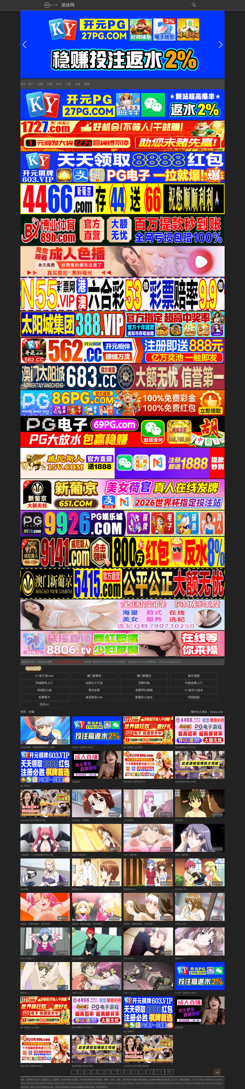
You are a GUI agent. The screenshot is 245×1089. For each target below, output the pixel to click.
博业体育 (94, 690)
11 (142, 1072)
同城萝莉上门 (44, 683)
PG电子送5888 (44, 675)
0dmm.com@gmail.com (169, 662)
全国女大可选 (94, 683)
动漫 (77, 84)
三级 (68, 84)
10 (135, 1072)
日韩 (49, 84)
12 (150, 1072)
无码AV (44, 704)
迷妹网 (68, 5)
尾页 (169, 1072)
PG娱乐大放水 (194, 690)
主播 (40, 84)
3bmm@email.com (137, 662)
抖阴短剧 (194, 697)
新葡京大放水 (144, 697)
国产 (31, 84)
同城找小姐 (44, 690)
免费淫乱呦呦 (144, 690)
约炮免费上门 (193, 683)
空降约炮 (144, 683)
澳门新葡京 (94, 675)
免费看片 (44, 697)
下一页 (159, 1072)
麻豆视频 (194, 675)
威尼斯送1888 (94, 697)
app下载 (50, 5)
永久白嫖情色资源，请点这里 (68, 662)
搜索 (87, 84)
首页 (23, 84)
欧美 (59, 84)
